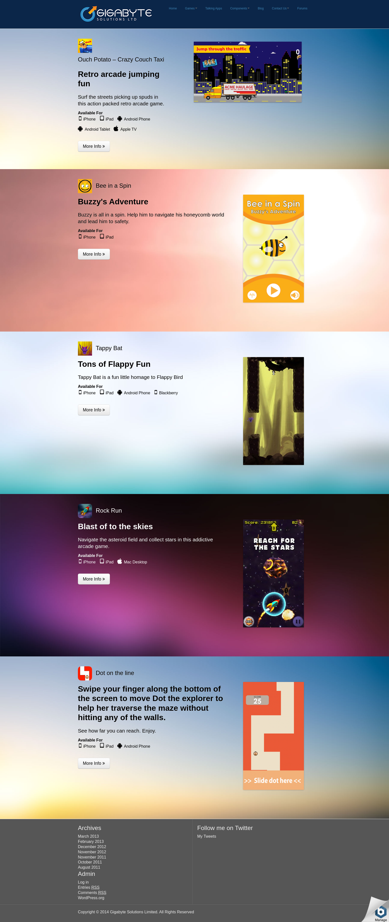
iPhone (89, 119)
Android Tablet (97, 129)
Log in (83, 882)
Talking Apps (213, 8)
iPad (110, 119)
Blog (261, 8)
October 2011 (90, 862)
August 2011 (89, 867)
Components (240, 8)
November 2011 (92, 857)
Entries (88, 887)
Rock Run (109, 510)
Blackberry (168, 393)
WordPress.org (91, 898)
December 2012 (92, 847)
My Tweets (206, 836)
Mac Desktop (135, 562)
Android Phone (137, 119)
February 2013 (91, 841)
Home (173, 8)
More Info (94, 146)
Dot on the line (115, 673)
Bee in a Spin (113, 185)
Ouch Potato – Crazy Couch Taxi (121, 59)
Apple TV (128, 129)
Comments (92, 893)
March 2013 (88, 836)
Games (191, 8)
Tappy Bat (109, 348)
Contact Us (280, 8)
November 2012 (92, 852)
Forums (302, 8)
